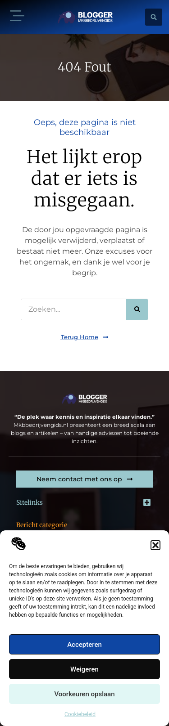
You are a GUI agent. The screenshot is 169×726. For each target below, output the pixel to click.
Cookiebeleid (80, 714)
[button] (155, 545)
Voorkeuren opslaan (84, 694)
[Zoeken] (137, 309)
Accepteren (84, 645)
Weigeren (84, 669)
